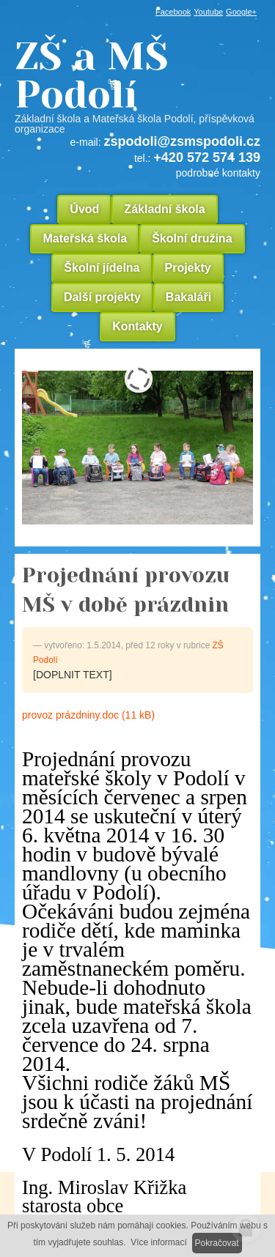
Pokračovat (217, 1243)
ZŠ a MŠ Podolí (137, 85)
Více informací (159, 1242)
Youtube (208, 11)
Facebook (173, 11)
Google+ (241, 11)
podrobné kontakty (218, 173)
